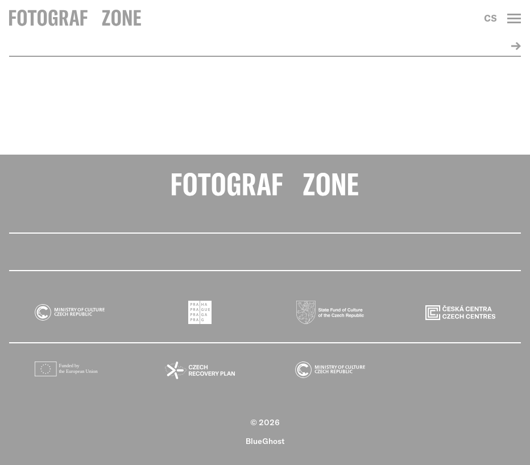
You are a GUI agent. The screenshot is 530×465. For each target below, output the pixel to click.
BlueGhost (265, 441)
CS (490, 18)
